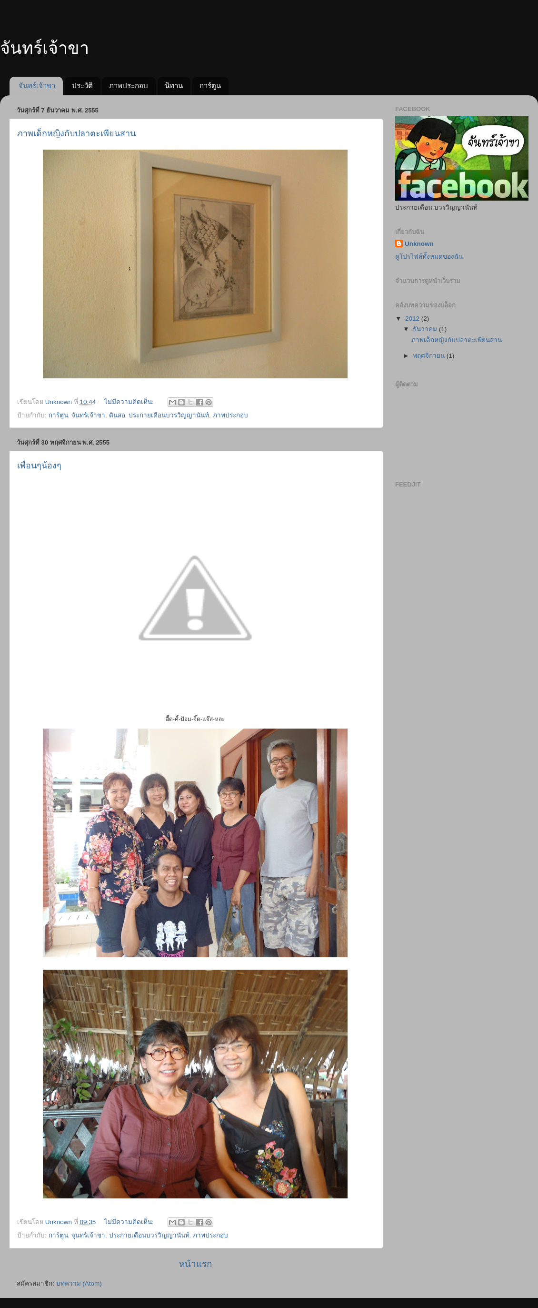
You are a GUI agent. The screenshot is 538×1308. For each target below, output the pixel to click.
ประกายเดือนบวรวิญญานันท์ (169, 415)
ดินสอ (117, 415)
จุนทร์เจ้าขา (88, 1235)
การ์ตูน (210, 85)
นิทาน (174, 85)
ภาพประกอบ (128, 85)
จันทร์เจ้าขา (37, 85)
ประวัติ (82, 85)
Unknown (419, 243)
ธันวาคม (426, 329)
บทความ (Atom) (79, 1283)
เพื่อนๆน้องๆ (39, 465)
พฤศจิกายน (430, 355)
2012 (413, 318)
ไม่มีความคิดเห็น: (130, 402)
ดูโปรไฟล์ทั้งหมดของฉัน (429, 256)
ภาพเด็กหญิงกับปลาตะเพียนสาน (76, 133)
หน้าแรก (195, 1264)
